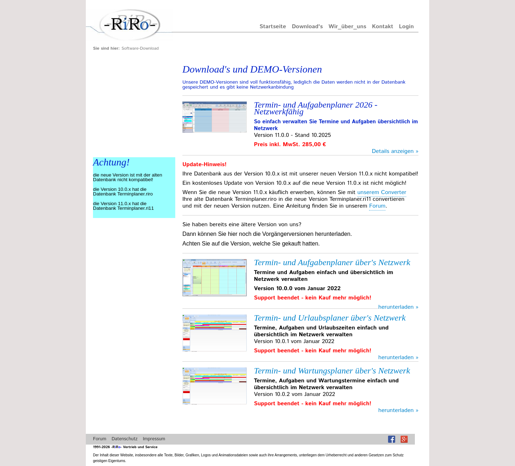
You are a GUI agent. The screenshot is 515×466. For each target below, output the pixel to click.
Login (406, 27)
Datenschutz (124, 439)
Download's (307, 27)
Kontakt (382, 27)
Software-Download (140, 48)
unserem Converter (381, 192)
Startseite (273, 27)
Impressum (154, 439)
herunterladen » (398, 307)
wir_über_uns (348, 27)
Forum (377, 206)
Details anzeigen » (395, 151)
